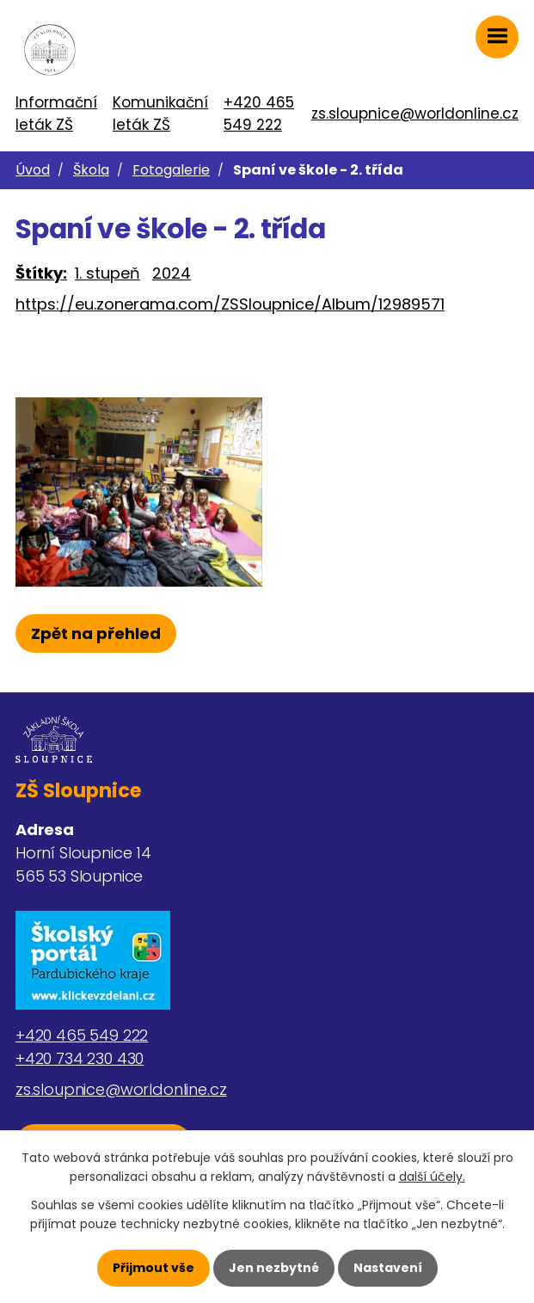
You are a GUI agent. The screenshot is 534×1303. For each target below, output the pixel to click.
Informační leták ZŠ (56, 113)
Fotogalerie (171, 170)
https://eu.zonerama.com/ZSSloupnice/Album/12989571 (230, 304)
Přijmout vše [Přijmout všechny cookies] (153, 1267)
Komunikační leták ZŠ (160, 113)
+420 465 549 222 (259, 113)
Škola (91, 170)
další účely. (432, 1176)
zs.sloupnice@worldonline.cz (415, 113)
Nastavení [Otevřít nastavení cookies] (387, 1267)
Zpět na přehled (96, 633)
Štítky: (41, 273)
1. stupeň (107, 273)
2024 (171, 273)
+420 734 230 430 (79, 1058)
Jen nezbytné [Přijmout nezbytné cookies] (274, 1267)
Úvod (32, 170)
